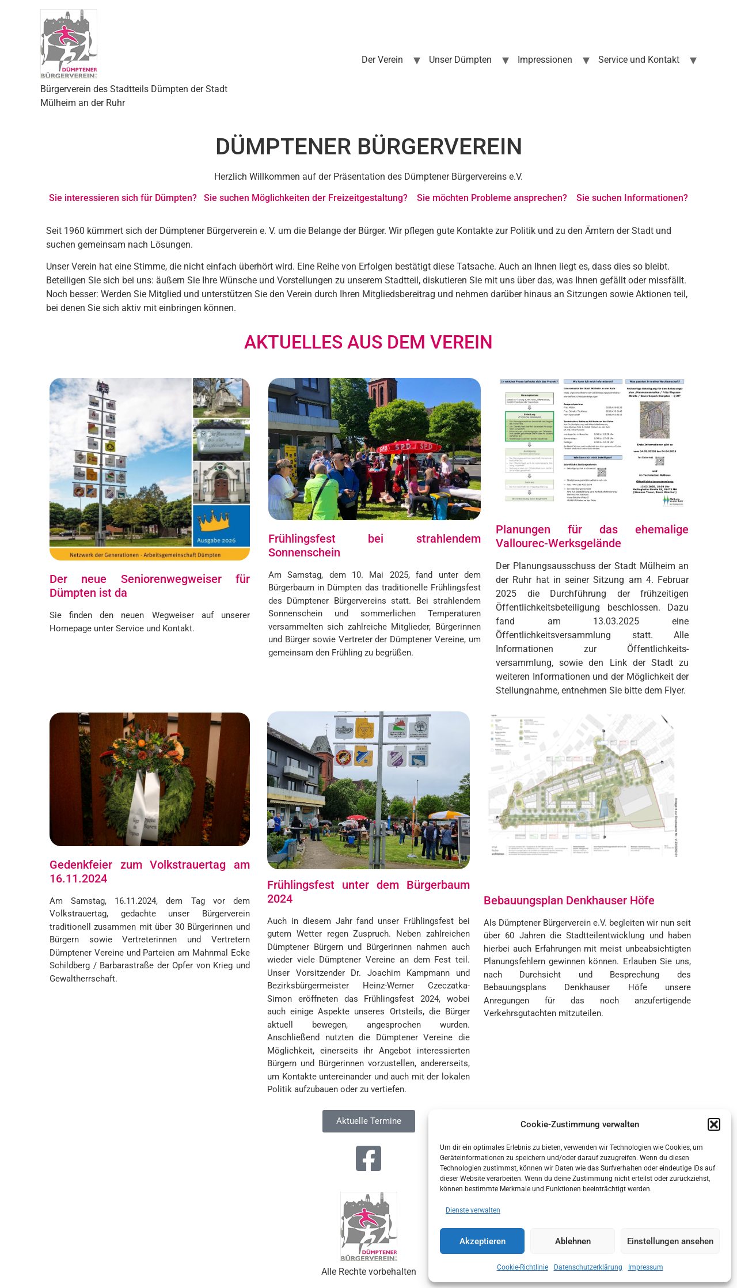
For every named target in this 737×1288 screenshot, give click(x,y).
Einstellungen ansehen (670, 1241)
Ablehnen (573, 1241)
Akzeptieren (482, 1241)
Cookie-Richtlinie (522, 1267)
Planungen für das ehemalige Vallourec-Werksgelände (592, 536)
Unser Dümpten (460, 59)
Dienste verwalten (473, 1210)
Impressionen (545, 59)
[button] (714, 1124)
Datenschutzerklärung (588, 1267)
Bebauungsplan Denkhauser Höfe (569, 900)
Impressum (645, 1267)
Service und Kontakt (638, 59)
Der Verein (382, 59)
